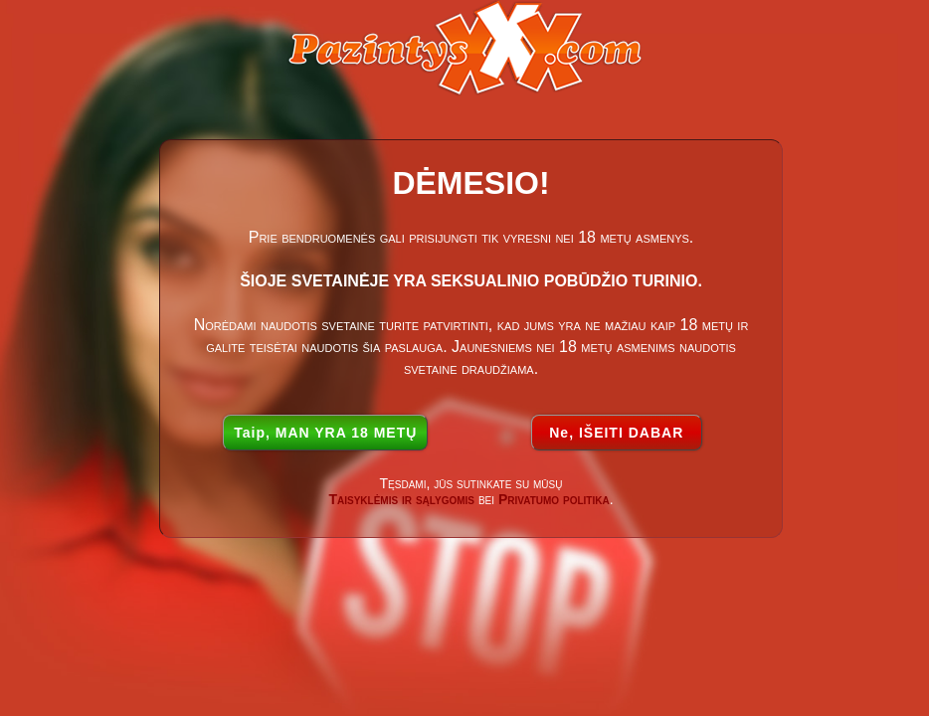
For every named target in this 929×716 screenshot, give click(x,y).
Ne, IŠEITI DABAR (616, 433)
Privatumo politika (554, 499)
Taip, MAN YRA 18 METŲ (325, 433)
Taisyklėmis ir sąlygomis (401, 499)
